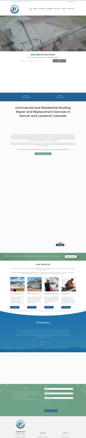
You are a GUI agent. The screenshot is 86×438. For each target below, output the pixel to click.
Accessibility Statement (46, 435)
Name (46, 378)
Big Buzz (68, 435)
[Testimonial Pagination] (42, 335)
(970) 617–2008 (17, 1)
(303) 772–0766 (60, 89)
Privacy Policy (54, 435)
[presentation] (53, 397)
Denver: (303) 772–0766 (26, 1)
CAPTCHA (46, 393)
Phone (46, 383)
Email (46, 387)
